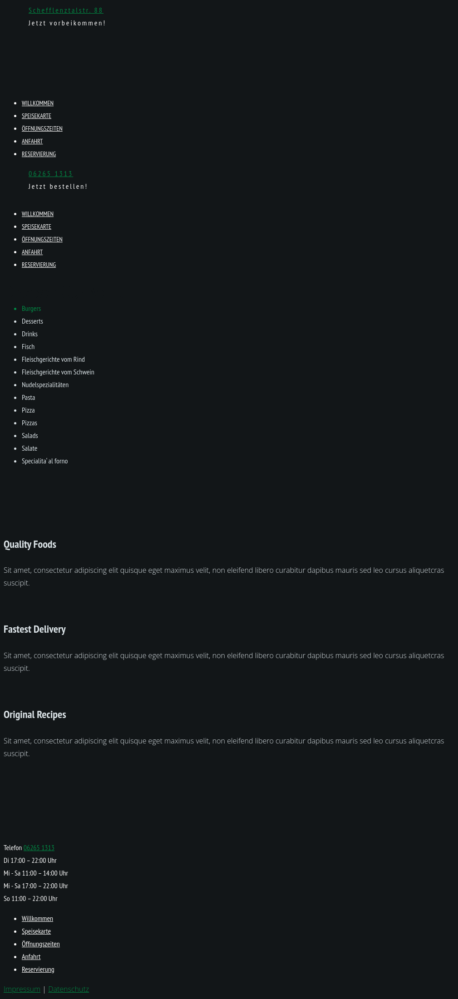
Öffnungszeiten (42, 128)
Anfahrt (32, 141)
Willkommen (38, 103)
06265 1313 (51, 173)
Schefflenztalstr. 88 (66, 10)
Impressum (22, 989)
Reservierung (39, 154)
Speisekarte (36, 116)
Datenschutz (68, 989)
